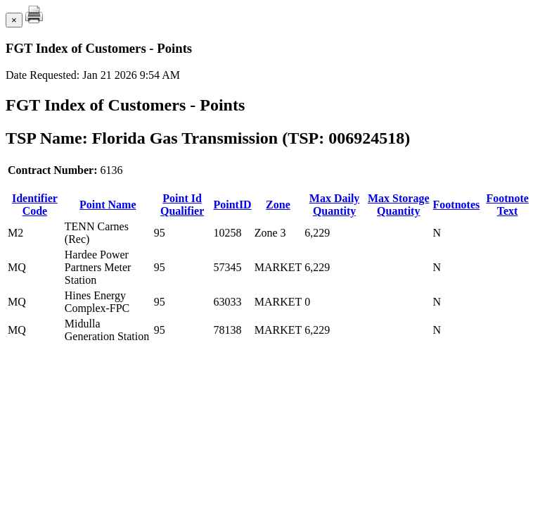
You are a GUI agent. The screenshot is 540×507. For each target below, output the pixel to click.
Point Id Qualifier (182, 204)
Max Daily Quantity (334, 204)
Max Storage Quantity (399, 204)
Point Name (107, 205)
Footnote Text (507, 204)
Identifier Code (35, 204)
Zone (278, 205)
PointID (232, 205)
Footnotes (456, 205)
